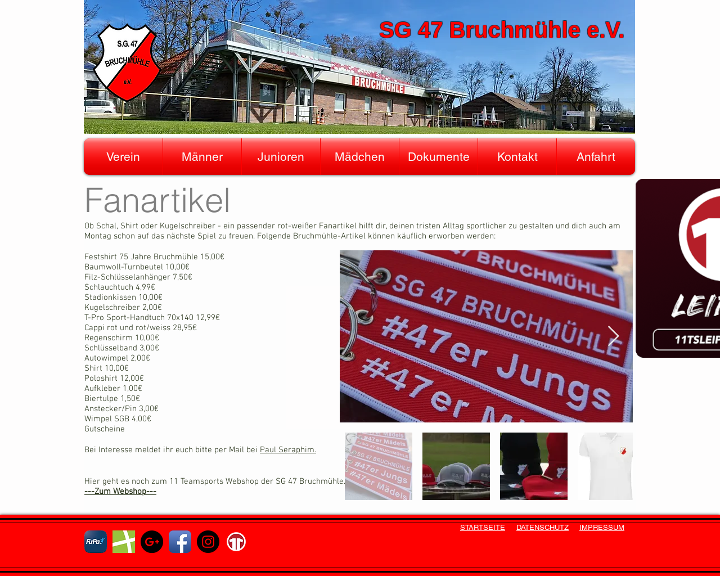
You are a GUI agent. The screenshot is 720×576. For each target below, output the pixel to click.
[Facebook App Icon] (180, 541)
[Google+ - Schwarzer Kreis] (152, 541)
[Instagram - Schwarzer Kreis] (208, 541)
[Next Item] (613, 337)
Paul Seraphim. (288, 450)
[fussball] (123, 541)
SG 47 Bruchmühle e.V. (501, 29)
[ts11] (236, 541)
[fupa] (95, 541)
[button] (123, 156)
